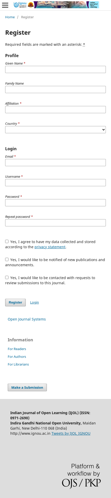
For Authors (17, 356)
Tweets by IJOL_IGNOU (71, 433)
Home (10, 17)
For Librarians (18, 364)
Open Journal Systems (27, 319)
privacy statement (50, 246)
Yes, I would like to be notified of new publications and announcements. (55, 262)
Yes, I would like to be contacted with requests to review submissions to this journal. (50, 280)
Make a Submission (27, 387)
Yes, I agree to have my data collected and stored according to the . (50, 244)
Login (34, 302)
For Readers (17, 348)
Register (15, 302)
